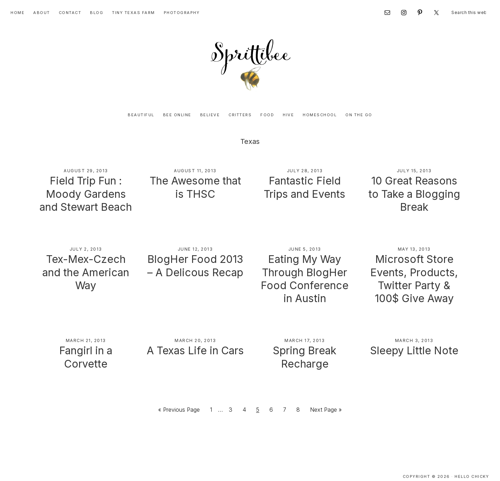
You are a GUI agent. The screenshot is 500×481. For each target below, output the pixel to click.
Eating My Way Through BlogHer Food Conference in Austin (304, 274)
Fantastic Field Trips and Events (304, 188)
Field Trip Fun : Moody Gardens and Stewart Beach (86, 194)
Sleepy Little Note (414, 343)
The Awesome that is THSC (195, 188)
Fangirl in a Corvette (86, 343)
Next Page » (326, 401)
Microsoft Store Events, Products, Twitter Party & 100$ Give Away (414, 274)
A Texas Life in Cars (195, 343)
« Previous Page (179, 401)
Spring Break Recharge (304, 349)
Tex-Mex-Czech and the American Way (86, 262)
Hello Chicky (472, 466)
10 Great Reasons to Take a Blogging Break (414, 194)
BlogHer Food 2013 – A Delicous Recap (195, 262)
